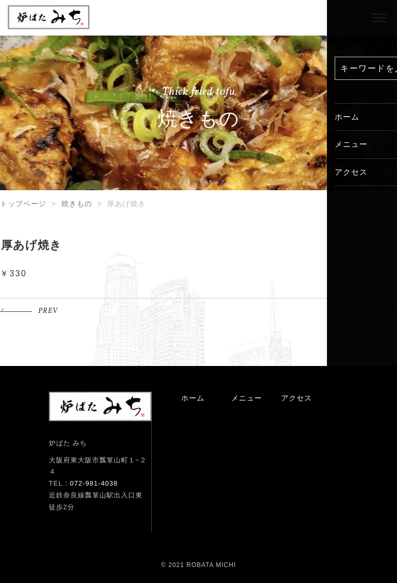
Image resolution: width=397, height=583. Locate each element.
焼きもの (76, 203)
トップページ (23, 203)
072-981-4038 (94, 483)
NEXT (349, 311)
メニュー (246, 398)
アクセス (296, 398)
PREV (48, 311)
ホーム (192, 398)
